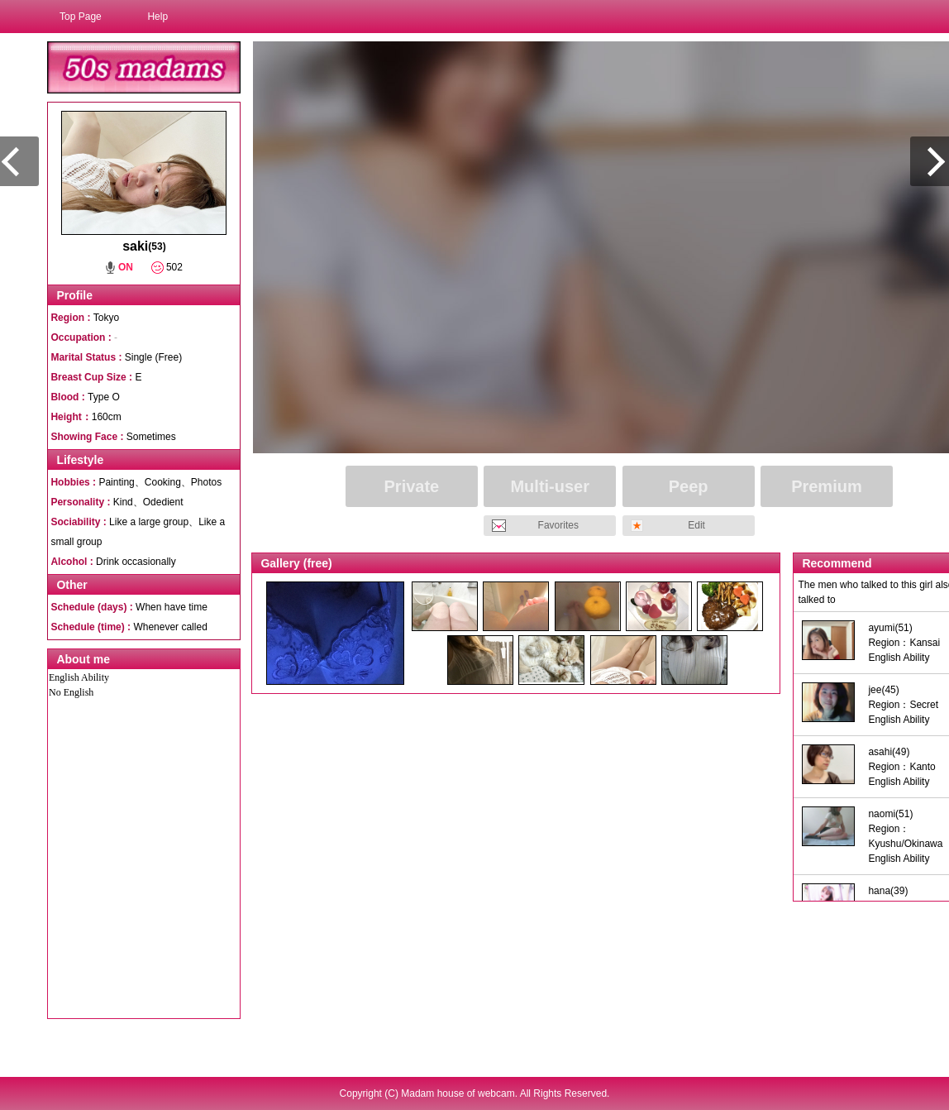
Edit (696, 525)
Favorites (558, 525)
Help (157, 16)
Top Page (81, 16)
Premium (826, 486)
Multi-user (549, 486)
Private (412, 486)
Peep (688, 486)
